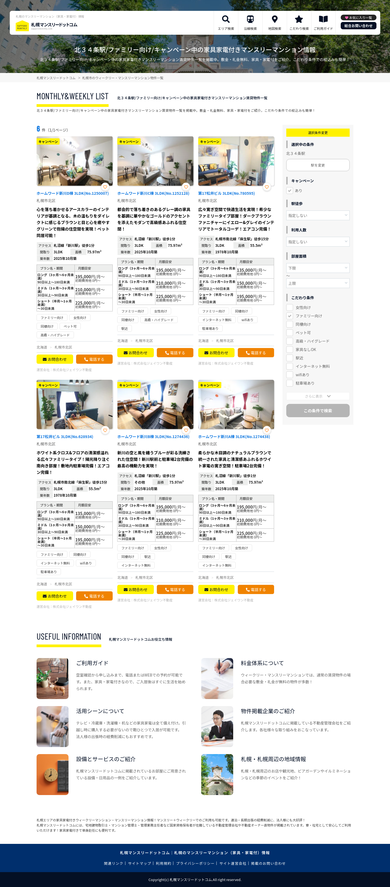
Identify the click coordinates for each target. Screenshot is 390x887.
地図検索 (274, 28)
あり (299, 190)
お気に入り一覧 (360, 17)
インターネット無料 (313, 366)
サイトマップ (139, 863)
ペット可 (303, 332)
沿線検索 (250, 28)
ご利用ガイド (323, 28)
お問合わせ (57, 359)
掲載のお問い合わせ (268, 863)
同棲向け (303, 324)
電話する (96, 359)
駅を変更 (318, 165)
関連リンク (113, 863)
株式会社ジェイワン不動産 (72, 369)
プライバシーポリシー (195, 863)
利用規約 (163, 863)
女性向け (303, 307)
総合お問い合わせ (358, 25)
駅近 (299, 357)
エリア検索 (226, 28)
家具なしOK (306, 349)
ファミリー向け (309, 315)
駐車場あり (305, 383)
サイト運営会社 (232, 863)
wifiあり (303, 374)
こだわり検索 (299, 28)
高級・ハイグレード (313, 341)
